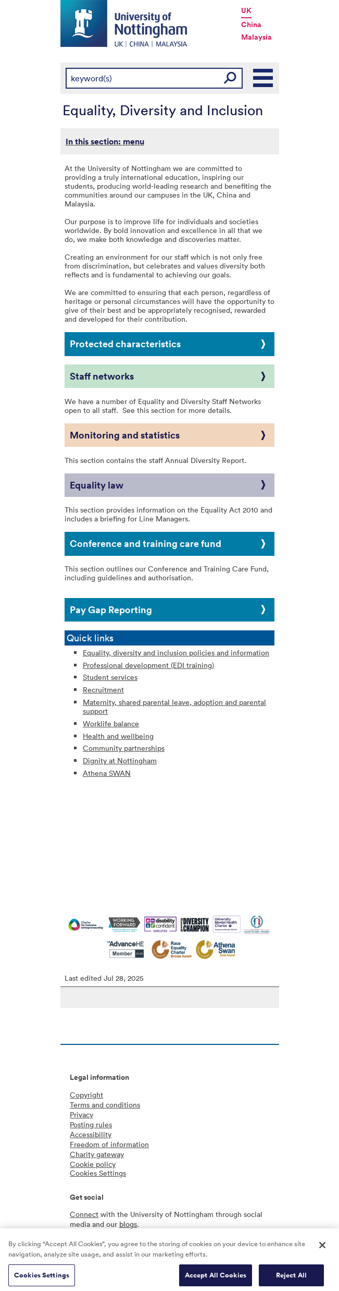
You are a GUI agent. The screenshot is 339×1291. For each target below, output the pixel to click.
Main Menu (263, 78)
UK (246, 10)
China (251, 24)
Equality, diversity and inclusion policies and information (176, 652)
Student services (110, 677)
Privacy (81, 1114)
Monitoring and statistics (125, 435)
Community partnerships (124, 748)
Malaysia (256, 37)
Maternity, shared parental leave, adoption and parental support (174, 706)
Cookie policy (93, 1164)
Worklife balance (111, 723)
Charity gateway (97, 1154)
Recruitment (103, 690)
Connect (84, 1214)
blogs (128, 1224)
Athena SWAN (107, 773)
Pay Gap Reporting (111, 609)
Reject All (291, 1279)
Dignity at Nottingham (120, 760)
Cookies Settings (41, 1279)
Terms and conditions (105, 1105)
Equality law (96, 485)
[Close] (322, 1249)
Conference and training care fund (145, 543)
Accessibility (90, 1134)
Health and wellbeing (118, 736)
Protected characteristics (125, 343)
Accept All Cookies (215, 1279)
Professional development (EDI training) (148, 665)
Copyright (86, 1095)
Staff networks (102, 376)
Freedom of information (109, 1144)
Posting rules (91, 1124)
